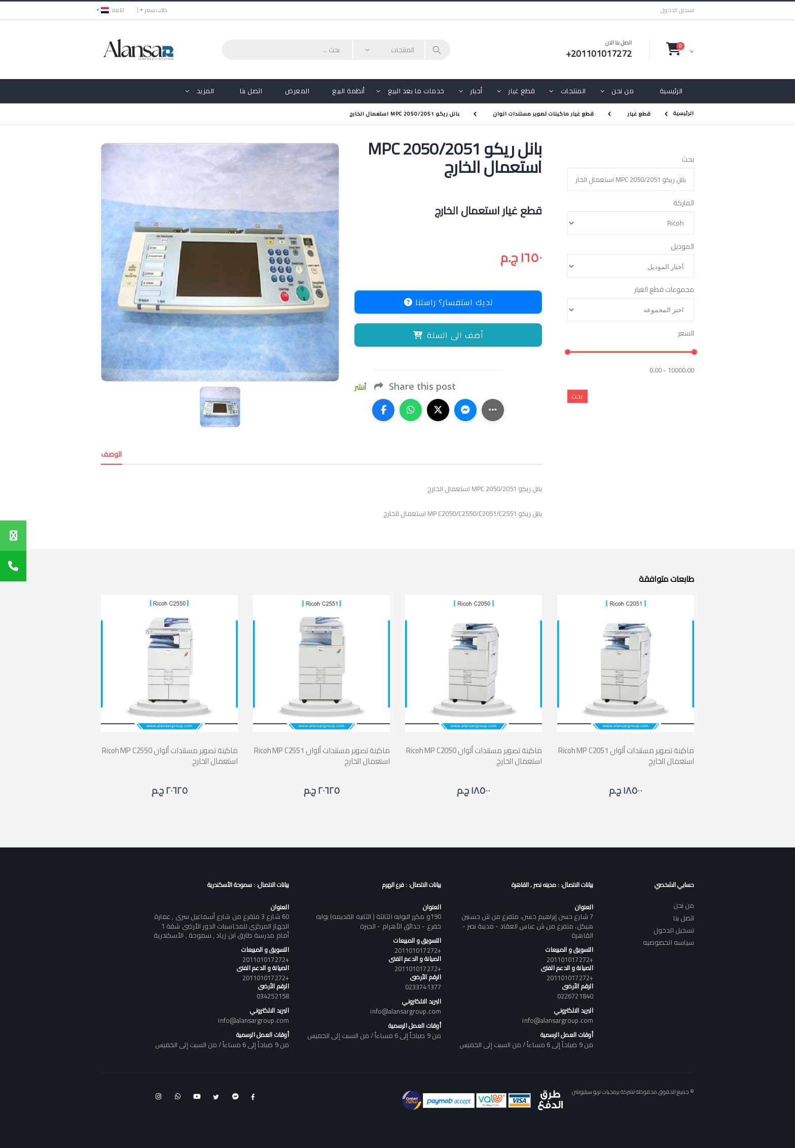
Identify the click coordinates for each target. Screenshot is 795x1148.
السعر (686, 333)
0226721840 (575, 996)
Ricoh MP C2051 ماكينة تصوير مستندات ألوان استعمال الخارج (626, 755)
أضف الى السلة (448, 335)
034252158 (273, 996)
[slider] (567, 352)
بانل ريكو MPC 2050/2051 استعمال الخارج (405, 114)
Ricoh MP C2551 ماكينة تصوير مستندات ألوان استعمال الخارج (322, 755)
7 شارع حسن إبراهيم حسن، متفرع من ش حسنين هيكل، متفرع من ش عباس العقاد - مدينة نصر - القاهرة (527, 925)
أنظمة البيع (348, 91)
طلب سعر (155, 10)
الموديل (682, 247)
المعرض (297, 91)
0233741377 (423, 987)
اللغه (112, 10)
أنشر (360, 387)
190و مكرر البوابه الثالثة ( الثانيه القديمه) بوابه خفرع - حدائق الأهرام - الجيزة (378, 921)
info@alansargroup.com (557, 1020)
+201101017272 (570, 959)
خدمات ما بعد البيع (416, 91)
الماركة (683, 203)
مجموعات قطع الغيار (664, 290)
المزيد (205, 91)
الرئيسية (671, 91)
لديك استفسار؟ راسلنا (448, 302)
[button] (680, 49)
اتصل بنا (251, 91)
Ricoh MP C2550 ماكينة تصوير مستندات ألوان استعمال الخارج (170, 755)
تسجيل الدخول (677, 10)
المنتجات (573, 91)
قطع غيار (521, 91)
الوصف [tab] (111, 454)
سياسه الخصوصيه (668, 942)
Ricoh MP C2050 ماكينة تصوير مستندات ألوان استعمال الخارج (474, 755)
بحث (688, 160)
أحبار (476, 91)
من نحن (622, 91)
